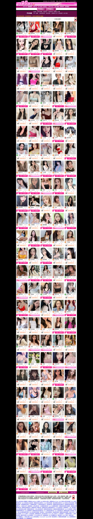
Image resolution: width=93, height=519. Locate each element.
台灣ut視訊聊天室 (32, 492)
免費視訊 (26, 33)
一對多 (62, 364)
